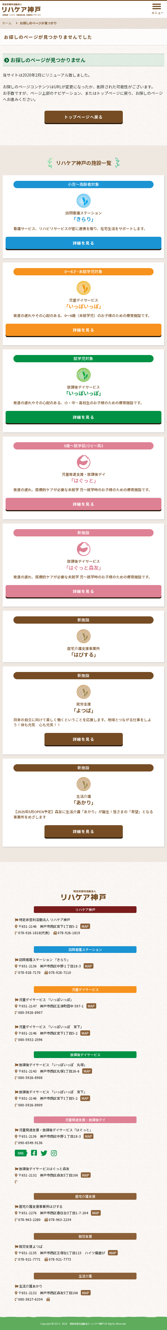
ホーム (6, 23)
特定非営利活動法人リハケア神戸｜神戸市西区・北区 (35, 9)
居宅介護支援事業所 (83, 637)
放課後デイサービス (83, 389)
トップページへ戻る (83, 117)
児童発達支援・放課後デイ (83, 476)
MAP (85, 926)
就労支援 (83, 708)
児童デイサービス (83, 302)
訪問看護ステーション (83, 215)
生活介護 (83, 800)
